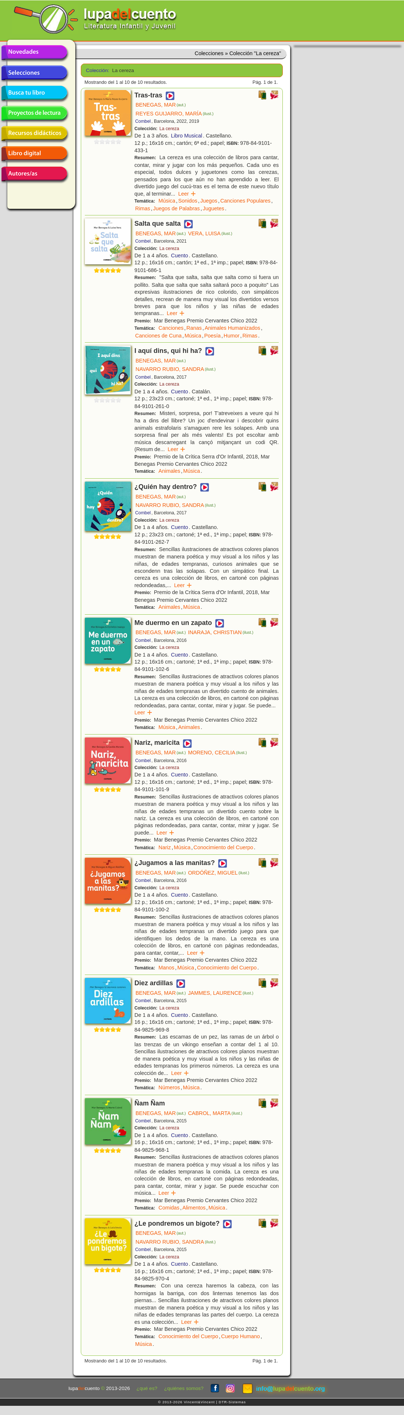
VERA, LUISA (210, 233)
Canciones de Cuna (158, 336)
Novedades (34, 52)
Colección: (96, 70)
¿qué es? (147, 1388)
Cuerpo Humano (240, 1336)
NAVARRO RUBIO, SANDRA (176, 369)
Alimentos (193, 1208)
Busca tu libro (34, 93)
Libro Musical (186, 136)
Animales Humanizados (232, 328)
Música (167, 201)
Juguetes (213, 208)
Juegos (208, 201)
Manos (166, 968)
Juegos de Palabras (176, 208)
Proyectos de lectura (34, 113)
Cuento (179, 255)
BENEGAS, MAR (161, 105)
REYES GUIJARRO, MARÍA (174, 114)
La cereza (169, 128)
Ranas (194, 328)
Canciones (171, 328)
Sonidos (187, 201)
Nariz (165, 847)
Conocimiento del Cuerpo (223, 847)
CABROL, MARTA (215, 1113)
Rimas (142, 208)
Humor (231, 336)
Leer (187, 194)
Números (169, 1087)
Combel (143, 121)
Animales (169, 471)
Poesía (212, 336)
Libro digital (34, 153)
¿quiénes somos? (183, 1388)
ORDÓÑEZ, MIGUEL (218, 873)
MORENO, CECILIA (217, 752)
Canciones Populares (245, 201)
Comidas (169, 1208)
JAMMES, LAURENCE (220, 993)
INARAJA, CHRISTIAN (220, 632)
